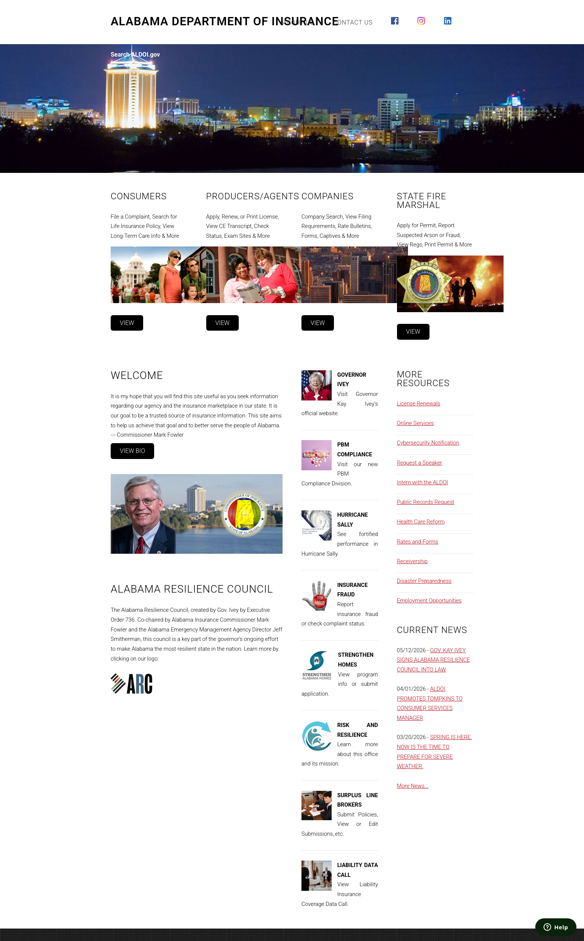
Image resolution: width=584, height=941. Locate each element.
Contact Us (353, 22)
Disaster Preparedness (424, 581)
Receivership (412, 561)
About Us (298, 22)
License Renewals (418, 403)
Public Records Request (425, 502)
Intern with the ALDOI (422, 482)
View (127, 323)
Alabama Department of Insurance (225, 21)
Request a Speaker (419, 462)
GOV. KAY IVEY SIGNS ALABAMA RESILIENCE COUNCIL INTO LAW (433, 660)
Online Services (415, 423)
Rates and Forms (418, 541)
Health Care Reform (421, 521)
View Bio (132, 450)
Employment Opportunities (429, 600)
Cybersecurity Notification (428, 442)
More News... (413, 785)
